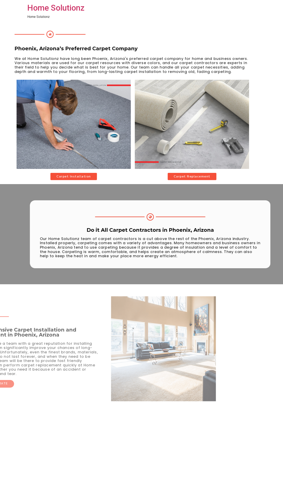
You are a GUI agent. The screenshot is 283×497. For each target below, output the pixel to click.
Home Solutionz (55, 8)
